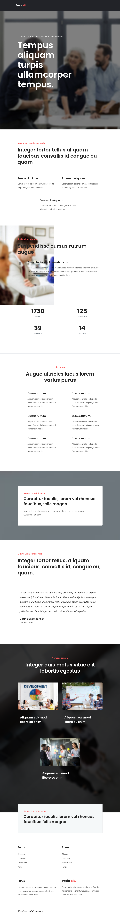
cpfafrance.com (36, 911)
